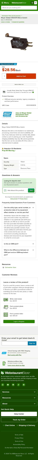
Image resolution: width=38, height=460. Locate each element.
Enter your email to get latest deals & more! (18, 339)
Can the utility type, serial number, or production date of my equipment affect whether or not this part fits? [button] (17, 210)
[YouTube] (8, 384)
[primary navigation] (5, 2)
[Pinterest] (23, 384)
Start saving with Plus (14, 355)
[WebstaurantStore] (19, 372)
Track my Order (19, 420)
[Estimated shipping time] (33, 92)
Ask (31, 190)
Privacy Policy (23, 198)
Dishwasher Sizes (16, 267)
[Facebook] (13, 384)
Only (3, 67)
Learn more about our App (16, 365)
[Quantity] (4, 76)
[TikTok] (18, 384)
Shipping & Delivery (26, 425)
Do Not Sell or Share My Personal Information (19, 447)
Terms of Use (13, 198)
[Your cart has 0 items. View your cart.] (34, 2)
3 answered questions (18, 22)
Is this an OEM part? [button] (11, 244)
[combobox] (19, 8)
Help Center (19, 414)
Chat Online (9, 425)
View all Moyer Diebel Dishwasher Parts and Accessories (23, 114)
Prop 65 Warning (8, 151)
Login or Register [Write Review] (19, 321)
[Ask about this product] (19, 190)
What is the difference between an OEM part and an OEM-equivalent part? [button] (16, 252)
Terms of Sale (19, 435)
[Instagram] (2, 384)
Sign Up (32, 343)
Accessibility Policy (19, 444)
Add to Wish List (19, 84)
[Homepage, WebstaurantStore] (19, 3)
